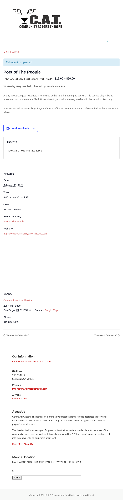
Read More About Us (22, 444)
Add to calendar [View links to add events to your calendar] (21, 128)
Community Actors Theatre (17, 300)
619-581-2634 (20, 398)
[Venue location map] (61, 266)
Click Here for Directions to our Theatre (31, 361)
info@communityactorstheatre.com (29, 388)
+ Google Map (50, 310)
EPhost (90, 495)
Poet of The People (13, 221)
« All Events (11, 52)
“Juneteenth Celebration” (17, 335)
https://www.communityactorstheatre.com (25, 233)
